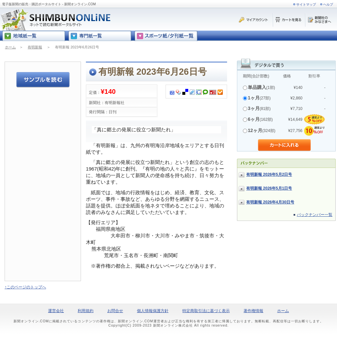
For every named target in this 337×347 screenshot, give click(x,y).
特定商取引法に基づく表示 (206, 310)
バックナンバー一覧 (314, 214)
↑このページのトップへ (25, 287)
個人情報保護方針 (152, 310)
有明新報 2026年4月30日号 (270, 202)
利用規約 (85, 310)
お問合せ (115, 310)
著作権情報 (253, 310)
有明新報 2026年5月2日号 (269, 174)
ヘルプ (328, 4)
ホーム (10, 47)
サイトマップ (306, 4)
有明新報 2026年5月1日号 (269, 188)
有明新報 (35, 47)
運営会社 (56, 310)
